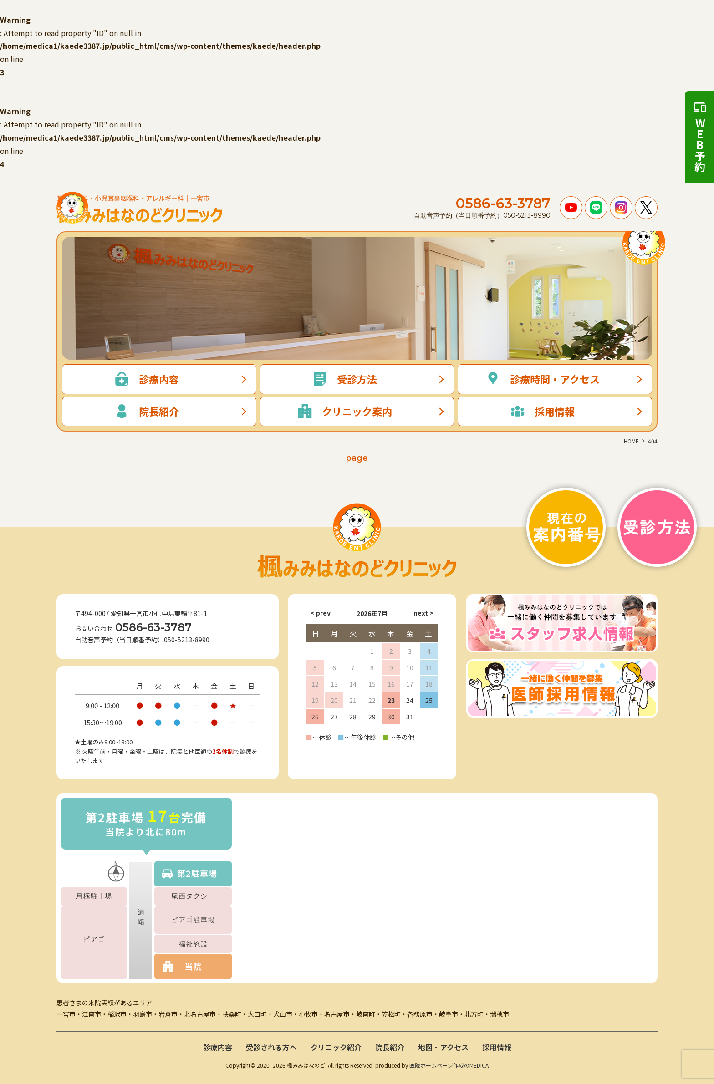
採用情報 (496, 1047)
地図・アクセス (443, 1047)
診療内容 (217, 1047)
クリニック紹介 (336, 1047)
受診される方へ (271, 1047)
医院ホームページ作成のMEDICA (449, 1065)
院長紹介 (389, 1047)
